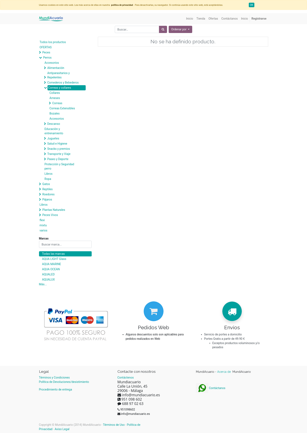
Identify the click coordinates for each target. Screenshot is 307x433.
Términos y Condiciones (54, 377)
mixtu (43, 225)
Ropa (48, 179)
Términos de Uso (114, 424)
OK (251, 5)
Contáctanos (210, 388)
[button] (180, 29)
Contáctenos (125, 377)
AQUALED (48, 274)
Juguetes (53, 138)
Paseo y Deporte (57, 159)
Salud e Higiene (57, 143)
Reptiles (47, 189)
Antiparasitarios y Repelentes (58, 75)
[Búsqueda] (163, 29)
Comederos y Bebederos (63, 82)
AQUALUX (48, 279)
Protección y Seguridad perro (59, 166)
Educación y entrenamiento (54, 131)
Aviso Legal (62, 429)
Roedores (48, 194)
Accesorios (52, 62)
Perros (47, 57)
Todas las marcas (53, 253)
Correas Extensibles (62, 108)
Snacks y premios (58, 148)
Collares (55, 92)
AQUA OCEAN (51, 269)
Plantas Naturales (53, 209)
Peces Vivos (50, 215)
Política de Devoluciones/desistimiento (64, 381)
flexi (42, 220)
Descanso (53, 123)
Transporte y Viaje (58, 154)
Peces (46, 52)
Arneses (55, 98)
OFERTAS (46, 47)
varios (43, 230)
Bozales (55, 113)
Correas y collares (59, 87)
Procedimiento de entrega (55, 389)
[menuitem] (190, 18)
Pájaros (47, 199)
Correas (57, 103)
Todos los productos (53, 42)
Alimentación (55, 68)
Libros (49, 173)
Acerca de (224, 371)
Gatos (46, 184)
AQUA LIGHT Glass (54, 259)
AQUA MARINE (51, 264)
